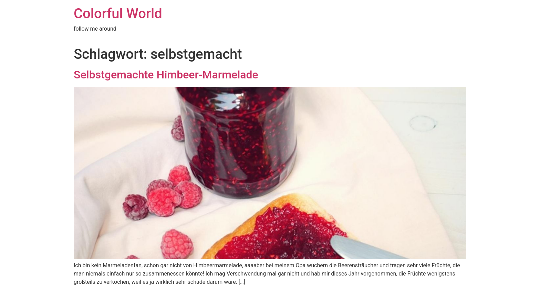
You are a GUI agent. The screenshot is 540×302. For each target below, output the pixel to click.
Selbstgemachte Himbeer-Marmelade (166, 74)
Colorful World (118, 14)
